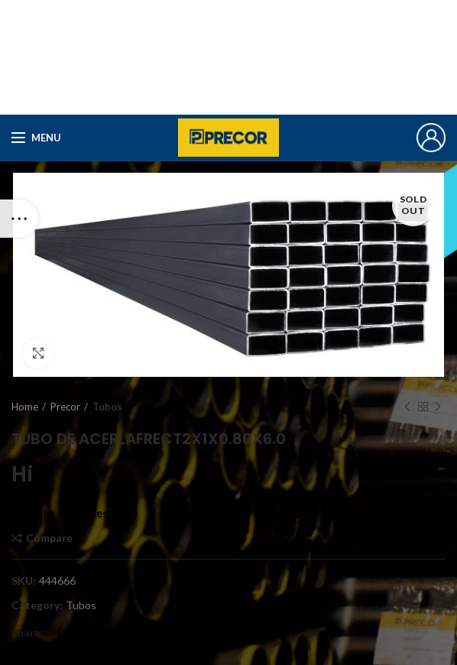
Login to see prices (59, 513)
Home (24, 407)
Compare (49, 538)
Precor (65, 407)
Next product (437, 407)
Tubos (107, 407)
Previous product (407, 407)
